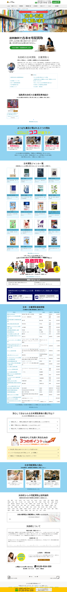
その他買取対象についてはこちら (34, 276)
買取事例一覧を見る (34, 121)
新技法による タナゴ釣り (12, 380)
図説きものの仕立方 (11, 314)
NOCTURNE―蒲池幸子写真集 (13, 388)
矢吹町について (13, 86)
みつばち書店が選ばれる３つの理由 (40, 77)
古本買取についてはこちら (34, 253)
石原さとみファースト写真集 (12, 394)
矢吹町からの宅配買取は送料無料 (40, 84)
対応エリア (38, 585)
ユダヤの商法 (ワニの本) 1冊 (13, 333)
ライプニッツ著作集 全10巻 (12, 369)
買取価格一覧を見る (34, 407)
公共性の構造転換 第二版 (12, 361)
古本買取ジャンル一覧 (14, 80)
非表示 (34, 74)
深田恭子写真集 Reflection (12, 390)
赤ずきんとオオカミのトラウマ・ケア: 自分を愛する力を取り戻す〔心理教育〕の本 (14, 346)
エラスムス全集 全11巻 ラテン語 (13, 386)
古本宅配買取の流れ (14, 84)
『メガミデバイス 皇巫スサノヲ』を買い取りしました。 (12, 114)
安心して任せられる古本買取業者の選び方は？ (42, 82)
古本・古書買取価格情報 (15, 82)
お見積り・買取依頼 (37, 86)
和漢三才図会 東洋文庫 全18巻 (13, 323)
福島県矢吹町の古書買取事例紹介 (17, 77)
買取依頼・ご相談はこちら (44, 559)
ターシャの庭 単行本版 (11, 350)
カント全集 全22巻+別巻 (12, 366)
